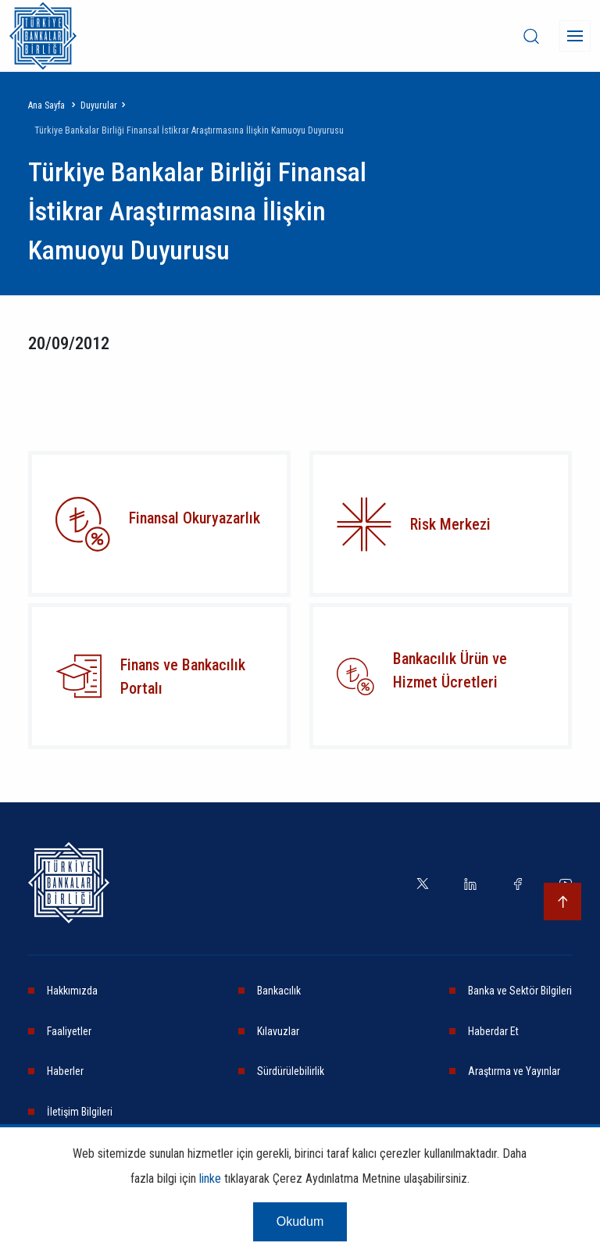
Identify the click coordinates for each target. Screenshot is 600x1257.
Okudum (300, 1221)
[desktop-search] (531, 36)
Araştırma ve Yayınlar (514, 1071)
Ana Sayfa (46, 105)
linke (210, 1178)
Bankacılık (279, 990)
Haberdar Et (493, 1031)
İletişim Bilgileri (79, 1111)
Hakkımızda (72, 990)
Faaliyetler (69, 1031)
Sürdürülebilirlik (290, 1071)
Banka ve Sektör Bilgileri (520, 990)
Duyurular (98, 105)
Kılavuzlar (278, 1031)
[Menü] (575, 36)
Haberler (65, 1071)
